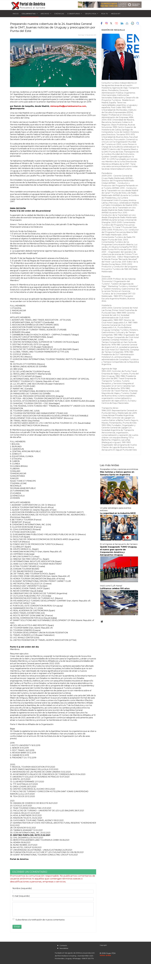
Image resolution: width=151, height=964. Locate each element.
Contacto (63, 945)
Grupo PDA (90, 14)
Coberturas (73, 14)
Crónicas (59, 14)
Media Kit (115, 14)
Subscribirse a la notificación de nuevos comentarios (40, 920)
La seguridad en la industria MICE (118, 513)
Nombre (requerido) (22, 888)
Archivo (45, 14)
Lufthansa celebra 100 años (115, 588)
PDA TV (104, 14)
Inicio (16, 14)
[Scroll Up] (105, 955)
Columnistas (29, 14)
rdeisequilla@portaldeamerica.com (68, 106)
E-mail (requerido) (21, 896)
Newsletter (64, 948)
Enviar (17, 927)
